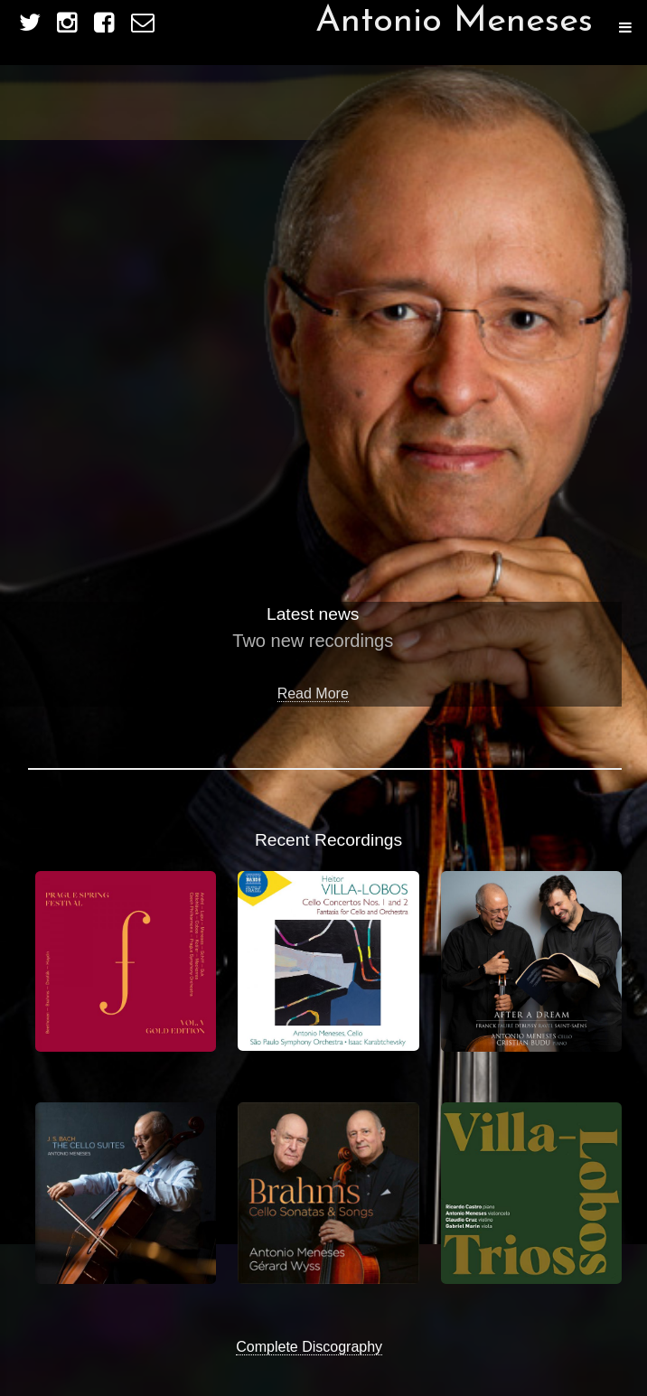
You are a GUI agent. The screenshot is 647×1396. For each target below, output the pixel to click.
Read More (313, 693)
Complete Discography (309, 1346)
